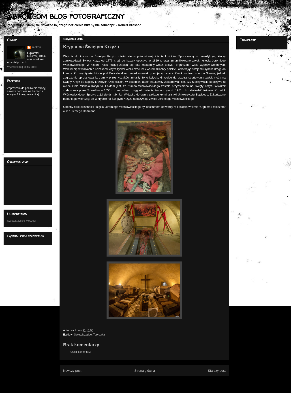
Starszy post (217, 370)
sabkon (36, 47)
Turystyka (99, 334)
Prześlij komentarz (80, 351)
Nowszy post (72, 370)
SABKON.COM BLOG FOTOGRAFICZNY (64, 16)
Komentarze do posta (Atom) (152, 381)
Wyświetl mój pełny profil (21, 66)
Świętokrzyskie (83, 334)
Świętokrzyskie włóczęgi (21, 220)
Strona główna (144, 370)
